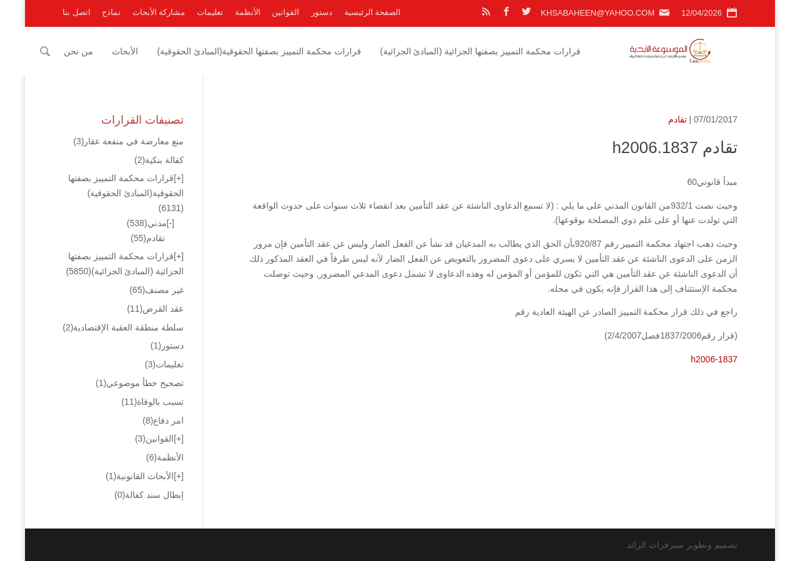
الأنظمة (248, 12)
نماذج (111, 12)
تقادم (677, 119)
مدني (147, 223)
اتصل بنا (76, 12)
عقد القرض (155, 309)
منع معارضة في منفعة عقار (128, 141)
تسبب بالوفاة (152, 402)
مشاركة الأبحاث (159, 12)
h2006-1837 (714, 359)
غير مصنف (156, 290)
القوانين (285, 12)
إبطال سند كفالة (149, 495)
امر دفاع (163, 420)
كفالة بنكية (159, 160)
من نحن (102, 51)
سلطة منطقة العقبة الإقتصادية (123, 327)
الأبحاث (149, 51)
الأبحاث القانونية (140, 476)
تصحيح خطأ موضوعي (140, 383)
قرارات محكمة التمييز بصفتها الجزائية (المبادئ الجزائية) (504, 51)
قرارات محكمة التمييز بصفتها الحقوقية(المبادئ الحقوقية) (283, 51)
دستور (321, 12)
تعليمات (210, 12)
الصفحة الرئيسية (372, 12)
